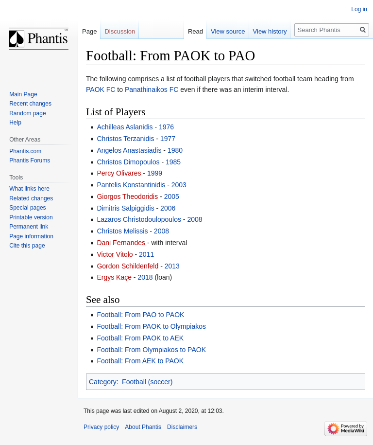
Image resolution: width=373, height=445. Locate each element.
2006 (167, 208)
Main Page (23, 94)
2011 (146, 254)
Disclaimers (182, 427)
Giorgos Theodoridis (127, 196)
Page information (31, 236)
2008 (194, 219)
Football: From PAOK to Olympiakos (151, 326)
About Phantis (143, 427)
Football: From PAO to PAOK (140, 315)
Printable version (30, 217)
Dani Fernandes (121, 243)
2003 (178, 185)
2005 (171, 196)
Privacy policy (101, 427)
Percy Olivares (119, 173)
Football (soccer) (147, 382)
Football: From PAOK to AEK (140, 338)
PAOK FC (100, 89)
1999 (154, 173)
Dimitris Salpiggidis (125, 208)
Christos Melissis (122, 231)
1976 (166, 127)
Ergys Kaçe (114, 277)
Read (195, 31)
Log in (359, 9)
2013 (172, 266)
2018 (145, 277)
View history (270, 31)
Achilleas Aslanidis (125, 127)
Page (89, 31)
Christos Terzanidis (125, 138)
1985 (173, 162)
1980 (175, 150)
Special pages (27, 207)
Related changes (31, 198)
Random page (27, 113)
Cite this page (27, 245)
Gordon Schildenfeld (127, 266)
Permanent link (28, 226)
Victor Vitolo (115, 254)
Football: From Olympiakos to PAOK (151, 350)
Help (15, 122)
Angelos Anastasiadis (129, 150)
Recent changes (30, 103)
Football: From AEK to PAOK (140, 361)
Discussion (119, 31)
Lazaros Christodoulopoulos (139, 219)
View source (228, 31)
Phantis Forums (29, 160)
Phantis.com (25, 151)
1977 (167, 138)
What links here (29, 188)
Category (103, 382)
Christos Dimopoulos (128, 162)
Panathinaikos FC (152, 89)
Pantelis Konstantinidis (131, 185)
